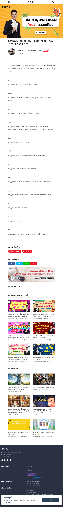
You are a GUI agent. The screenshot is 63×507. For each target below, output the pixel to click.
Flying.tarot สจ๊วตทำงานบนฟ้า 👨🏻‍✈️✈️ (29, 50)
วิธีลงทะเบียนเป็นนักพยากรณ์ (33, 481)
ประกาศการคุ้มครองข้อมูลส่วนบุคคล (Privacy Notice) (40, 494)
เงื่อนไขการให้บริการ (31, 492)
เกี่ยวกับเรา (29, 466)
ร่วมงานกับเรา (29, 470)
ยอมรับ (50, 500)
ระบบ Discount (30, 490)
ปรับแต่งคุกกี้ (7, 502)
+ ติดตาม (45, 50)
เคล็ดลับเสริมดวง (14, 251)
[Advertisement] (31, 59)
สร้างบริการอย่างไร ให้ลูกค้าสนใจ (34, 486)
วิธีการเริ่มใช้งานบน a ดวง (32, 483)
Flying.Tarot (27, 251)
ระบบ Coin (29, 488)
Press (27, 468)
